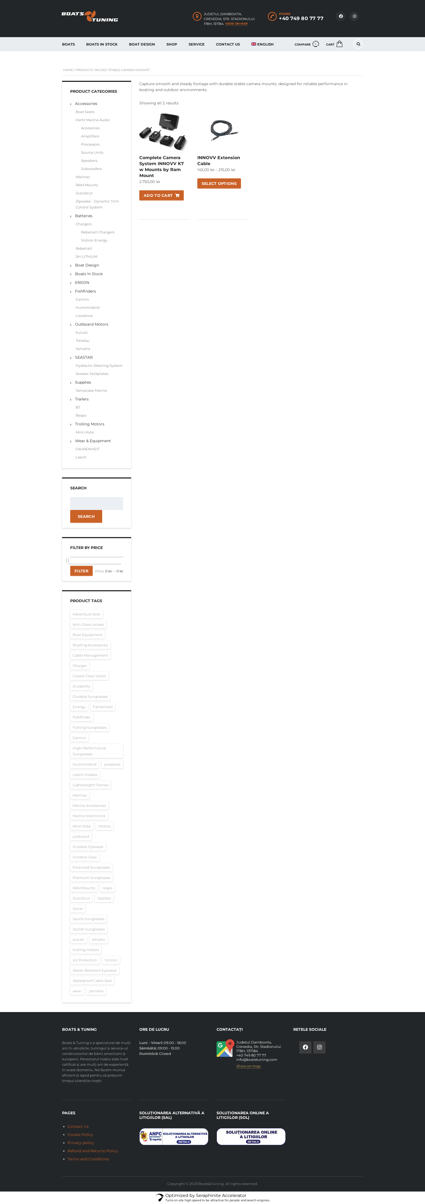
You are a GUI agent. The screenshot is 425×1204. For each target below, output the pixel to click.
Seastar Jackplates (92, 373)
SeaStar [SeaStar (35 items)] (104, 898)
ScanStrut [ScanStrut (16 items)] (81, 898)
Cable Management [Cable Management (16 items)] (90, 655)
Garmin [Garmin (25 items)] (79, 738)
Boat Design (142, 44)
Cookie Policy (80, 1134)
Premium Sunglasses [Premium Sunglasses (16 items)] (91, 877)
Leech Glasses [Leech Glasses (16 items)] (85, 774)
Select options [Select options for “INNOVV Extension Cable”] (219, 183)
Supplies (83, 382)
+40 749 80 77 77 (301, 18)
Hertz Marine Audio (93, 120)
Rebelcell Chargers (97, 232)
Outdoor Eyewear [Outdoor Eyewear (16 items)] (88, 847)
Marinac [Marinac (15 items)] (80, 795)
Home (68, 70)
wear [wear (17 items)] (77, 991)
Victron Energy (94, 240)
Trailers (82, 399)
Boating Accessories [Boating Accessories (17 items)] (90, 645)
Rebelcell (84, 248)
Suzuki (82, 332)
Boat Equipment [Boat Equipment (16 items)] (87, 634)
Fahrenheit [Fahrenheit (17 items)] (103, 707)
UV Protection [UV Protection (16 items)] (85, 960)
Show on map (248, 1066)
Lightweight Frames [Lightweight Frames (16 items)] (90, 785)
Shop (171, 44)
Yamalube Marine (91, 390)
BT (78, 407)
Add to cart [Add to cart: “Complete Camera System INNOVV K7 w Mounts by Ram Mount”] (158, 195)
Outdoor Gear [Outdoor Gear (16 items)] (85, 857)
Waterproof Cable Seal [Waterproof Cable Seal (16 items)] (92, 980)
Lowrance (84, 315)
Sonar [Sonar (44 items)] (78, 908)
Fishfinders (85, 291)
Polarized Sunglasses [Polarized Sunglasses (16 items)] (91, 867)
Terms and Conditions (88, 1159)
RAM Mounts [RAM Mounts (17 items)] (84, 888)
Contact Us (228, 44)
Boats (68, 44)
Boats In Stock (102, 44)
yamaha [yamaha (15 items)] (96, 991)
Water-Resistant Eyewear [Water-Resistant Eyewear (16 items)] (95, 970)
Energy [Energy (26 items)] (79, 707)
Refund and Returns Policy (92, 1150)
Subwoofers (91, 168)
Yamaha (83, 348)
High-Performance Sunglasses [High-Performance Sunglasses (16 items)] (89, 751)
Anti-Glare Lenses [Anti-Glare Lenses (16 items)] (88, 624)
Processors (90, 144)
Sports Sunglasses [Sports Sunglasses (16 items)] (88, 919)
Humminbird (87, 307)
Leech (81, 457)
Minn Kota (85, 432)
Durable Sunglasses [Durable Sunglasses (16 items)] (90, 696)
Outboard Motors (91, 324)
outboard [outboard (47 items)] (81, 836)
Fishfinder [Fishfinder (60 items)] (82, 717)
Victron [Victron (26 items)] (111, 960)
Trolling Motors (89, 424)
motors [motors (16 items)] (104, 826)
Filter (81, 571)
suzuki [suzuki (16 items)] (78, 939)
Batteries (83, 215)
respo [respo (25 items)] (107, 888)
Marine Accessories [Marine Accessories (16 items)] (89, 805)
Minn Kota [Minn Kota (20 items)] (82, 826)
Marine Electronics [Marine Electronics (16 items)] (89, 816)
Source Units (92, 152)
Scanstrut (84, 193)
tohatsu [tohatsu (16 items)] (98, 939)
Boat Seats (85, 112)
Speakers (89, 160)
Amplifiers (90, 136)
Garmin (82, 299)
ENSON (82, 282)
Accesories (90, 128)
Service (197, 44)
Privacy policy (80, 1142)
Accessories (86, 103)
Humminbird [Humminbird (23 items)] (84, 764)
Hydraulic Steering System (99, 365)
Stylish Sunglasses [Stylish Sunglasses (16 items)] (89, 929)
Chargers (84, 224)
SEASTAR (84, 357)
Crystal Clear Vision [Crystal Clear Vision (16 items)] (89, 676)
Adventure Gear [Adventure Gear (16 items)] (87, 614)
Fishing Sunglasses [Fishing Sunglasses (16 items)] (90, 727)
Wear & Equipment (93, 440)
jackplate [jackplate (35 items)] (112, 764)
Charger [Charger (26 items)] (80, 665)
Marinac (83, 177)
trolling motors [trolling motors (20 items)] (86, 950)
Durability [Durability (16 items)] (81, 686)
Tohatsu (82, 340)
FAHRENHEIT (87, 449)
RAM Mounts (87, 185)
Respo (81, 415)
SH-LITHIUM (86, 256)
